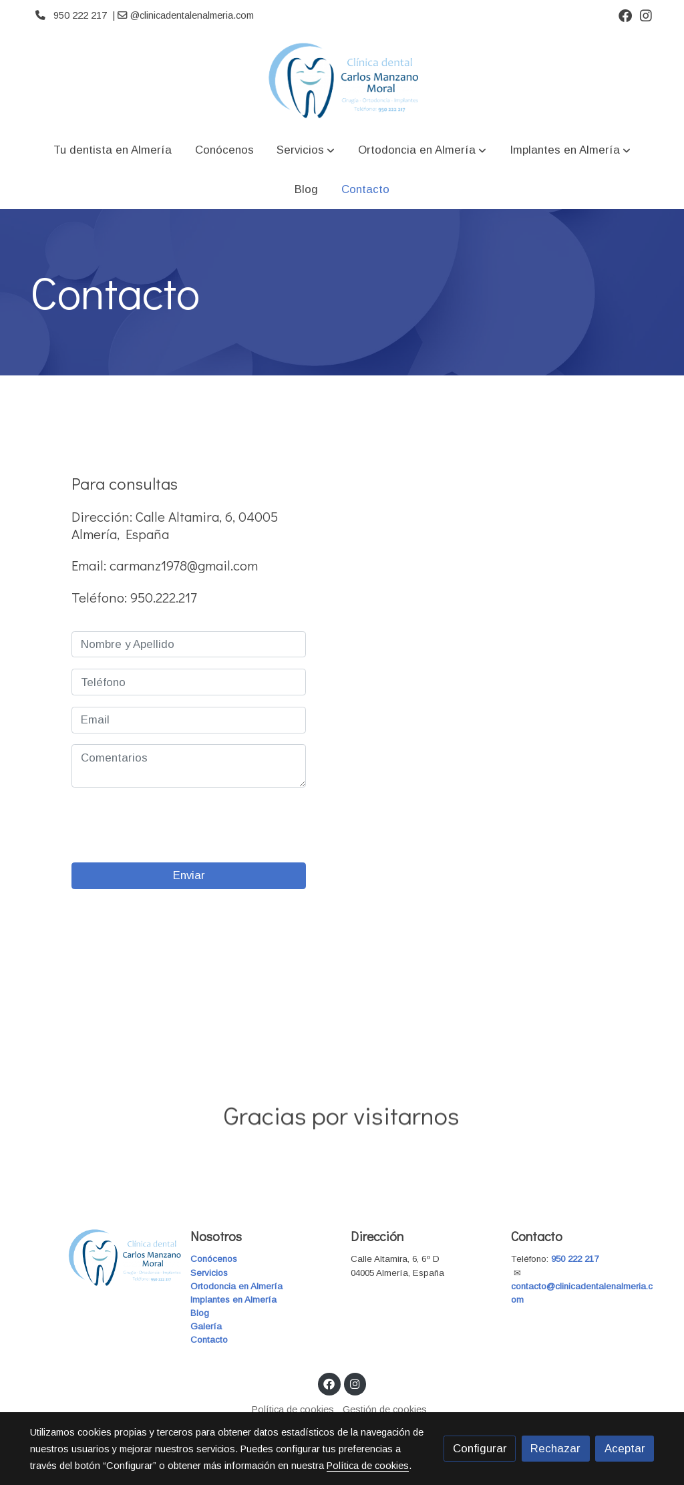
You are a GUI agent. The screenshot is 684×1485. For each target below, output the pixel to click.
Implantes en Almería (233, 1300)
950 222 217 (574, 1259)
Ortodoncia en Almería (236, 1286)
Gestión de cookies (385, 1409)
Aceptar (625, 1448)
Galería (206, 1326)
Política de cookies (293, 1409)
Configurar (480, 1448)
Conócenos (213, 1259)
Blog (199, 1313)
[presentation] (173, 825)
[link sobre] (101, 1257)
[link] (342, 80)
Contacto (209, 1340)
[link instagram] (646, 14)
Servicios (209, 1273)
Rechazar (555, 1448)
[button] (305, 150)
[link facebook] (625, 14)
